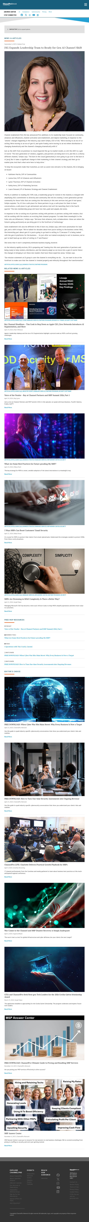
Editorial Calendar (16, 1183)
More (50, 12)
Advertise (44, 1178)
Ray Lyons (17, 398)
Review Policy (74, 1184)
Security (67, 320)
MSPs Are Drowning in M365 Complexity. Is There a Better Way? (32, 599)
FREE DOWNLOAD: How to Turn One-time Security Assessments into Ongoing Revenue (37, 664)
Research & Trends (58, 320)
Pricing (44, 12)
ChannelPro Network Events (31, 1176)
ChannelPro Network (20, 728)
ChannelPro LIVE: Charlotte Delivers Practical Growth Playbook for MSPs (36, 864)
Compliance (25, 12)
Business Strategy (29, 264)
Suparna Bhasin (17, 934)
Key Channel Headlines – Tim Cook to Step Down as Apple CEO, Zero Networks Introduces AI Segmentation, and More (44, 325)
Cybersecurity (36, 12)
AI (19, 12)
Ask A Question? (15, 1203)
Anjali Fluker (17, 602)
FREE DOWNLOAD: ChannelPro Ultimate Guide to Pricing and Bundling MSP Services (41, 1063)
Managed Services (33, 320)
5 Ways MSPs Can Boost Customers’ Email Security (26, 530)
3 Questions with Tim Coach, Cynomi (18, 647)
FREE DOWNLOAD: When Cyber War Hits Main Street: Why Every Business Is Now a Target (39, 655)
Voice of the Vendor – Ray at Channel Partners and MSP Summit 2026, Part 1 (37, 395)
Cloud (24, 320)
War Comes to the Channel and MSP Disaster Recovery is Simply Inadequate (37, 930)
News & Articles (12, 38)
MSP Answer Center (53, 460)
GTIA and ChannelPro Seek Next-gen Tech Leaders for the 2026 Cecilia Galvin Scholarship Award (43, 995)
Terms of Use (74, 1187)
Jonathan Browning (19, 868)
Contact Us (73, 1182)
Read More (8, 339)
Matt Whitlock (18, 330)
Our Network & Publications (15, 1186)
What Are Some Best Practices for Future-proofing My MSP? (30, 464)
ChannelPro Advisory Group (15, 1191)
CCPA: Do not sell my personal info (74, 1196)
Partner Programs (41, 264)
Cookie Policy (74, 1192)
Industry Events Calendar (30, 1182)
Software (74, 320)
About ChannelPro (16, 1176)
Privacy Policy (74, 1189)
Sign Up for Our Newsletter (15, 1195)
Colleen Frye (21, 44)
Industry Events (28, 391)
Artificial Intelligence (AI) (13, 264)
